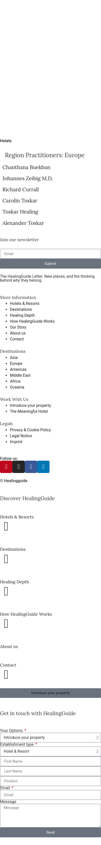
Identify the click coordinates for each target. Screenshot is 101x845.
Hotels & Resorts (17, 517)
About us (9, 646)
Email (5, 788)
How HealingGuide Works (26, 614)
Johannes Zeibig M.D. (27, 178)
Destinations (12, 549)
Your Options (12, 731)
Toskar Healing (20, 211)
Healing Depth (14, 582)
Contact (8, 665)
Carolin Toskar (19, 200)
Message (8, 802)
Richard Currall (20, 189)
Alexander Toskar (23, 223)
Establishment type (17, 745)
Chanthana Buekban (26, 167)
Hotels (6, 140)
